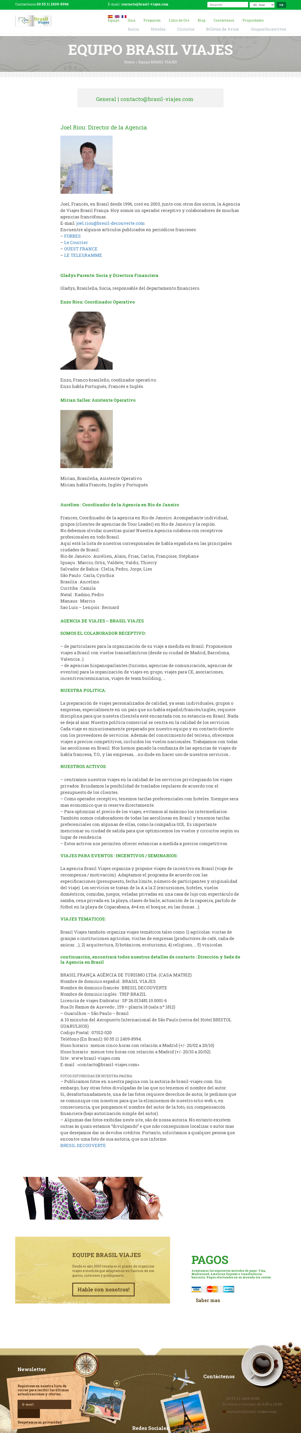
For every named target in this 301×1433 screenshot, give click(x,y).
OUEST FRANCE (81, 247)
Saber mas (207, 1279)
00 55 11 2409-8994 (53, 4)
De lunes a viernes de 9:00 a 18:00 (249, 1382)
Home (129, 62)
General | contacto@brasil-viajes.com (150, 97)
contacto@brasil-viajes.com (144, 4)
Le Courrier (76, 241)
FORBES (72, 235)
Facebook (150, 1416)
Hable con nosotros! (105, 1269)
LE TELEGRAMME (83, 254)
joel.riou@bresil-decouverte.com (110, 222)
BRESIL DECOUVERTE (83, 1144)
